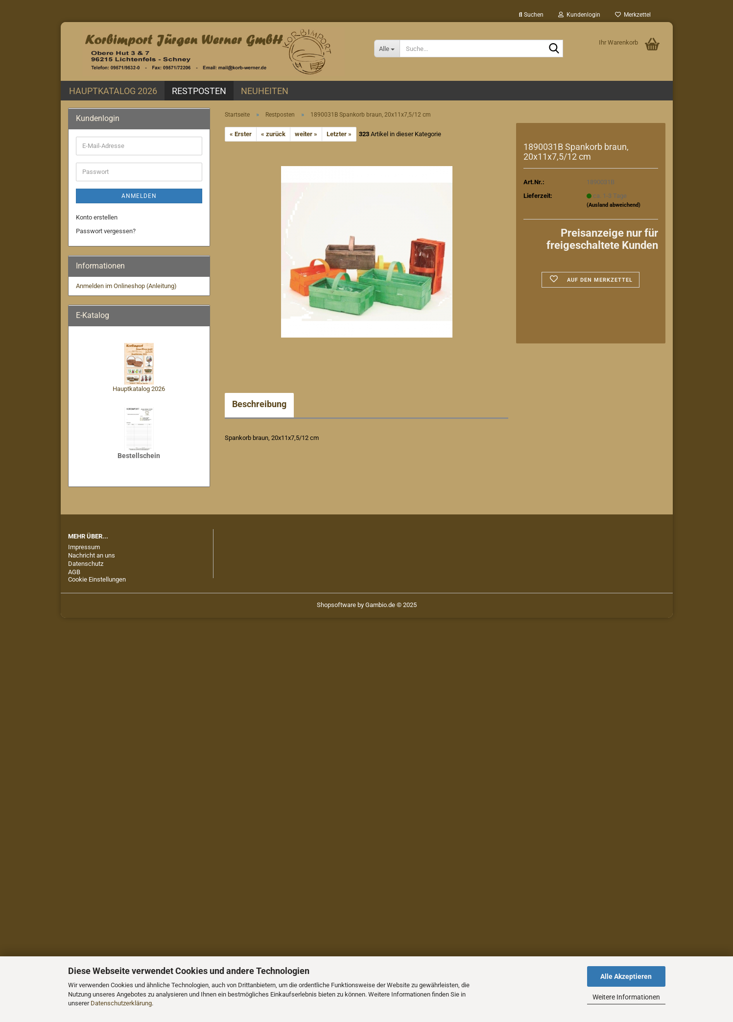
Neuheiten (264, 91)
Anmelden (139, 196)
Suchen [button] (531, 14)
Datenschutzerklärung (121, 1003)
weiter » (306, 134)
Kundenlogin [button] (579, 14)
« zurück (273, 134)
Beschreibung (259, 404)
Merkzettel (633, 14)
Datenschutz (85, 563)
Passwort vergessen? (106, 231)
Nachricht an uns (91, 555)
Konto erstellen (97, 217)
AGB (74, 572)
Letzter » (339, 134)
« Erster (241, 134)
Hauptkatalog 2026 (113, 91)
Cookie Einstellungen (97, 579)
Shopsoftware (336, 604)
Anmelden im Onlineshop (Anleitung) (126, 286)
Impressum (84, 547)
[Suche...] (387, 48)
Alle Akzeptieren (626, 976)
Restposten (199, 91)
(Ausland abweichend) (613, 205)
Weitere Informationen (626, 997)
